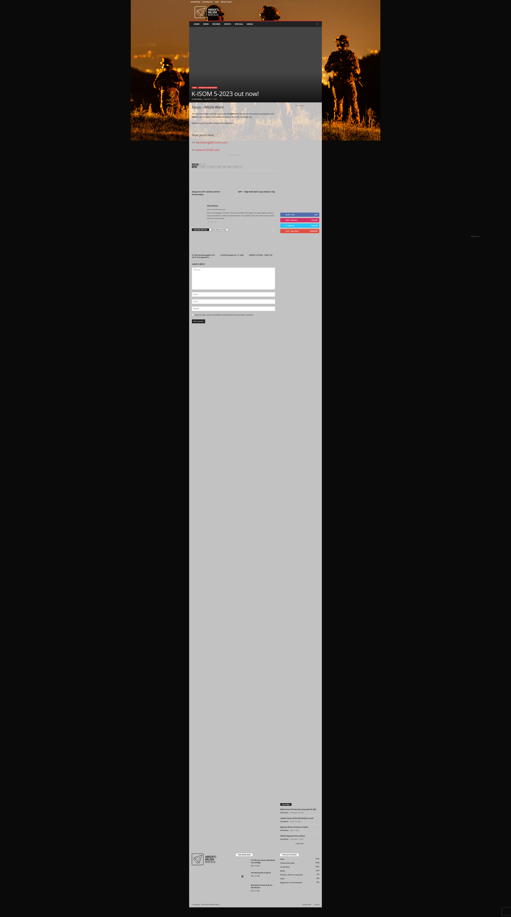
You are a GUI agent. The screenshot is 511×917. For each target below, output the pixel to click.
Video (282, 888)
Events (227, 24)
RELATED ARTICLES (200, 230)
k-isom (202, 164)
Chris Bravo (198, 99)
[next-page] (274, 229)
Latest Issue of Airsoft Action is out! (296, 827)
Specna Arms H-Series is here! (294, 836)
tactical (232, 167)
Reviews (216, 24)
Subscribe (313, 241)
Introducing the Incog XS (261, 882)
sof (226, 167)
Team (217, 2)
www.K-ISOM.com (208, 150)
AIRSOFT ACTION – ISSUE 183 (260, 255)
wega (239, 167)
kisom (200, 167)
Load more (300, 853)
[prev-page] (271, 229)
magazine (207, 167)
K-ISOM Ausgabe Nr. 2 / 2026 (232, 255)
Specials (239, 24)
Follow (314, 230)
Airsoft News (285, 877)
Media (250, 24)
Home (196, 24)
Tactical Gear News (287, 873)
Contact (316, 914)
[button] (318, 24)
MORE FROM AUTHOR (218, 230)
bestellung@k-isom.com (212, 142)
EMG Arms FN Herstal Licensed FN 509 (298, 819)
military (215, 167)
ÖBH (222, 167)
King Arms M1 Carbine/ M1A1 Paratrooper (206, 193)
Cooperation (207, 2)
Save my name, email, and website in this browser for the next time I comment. (224, 315)
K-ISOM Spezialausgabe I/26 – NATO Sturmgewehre (204, 256)
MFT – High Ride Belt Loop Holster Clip (256, 191)
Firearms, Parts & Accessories (291, 884)
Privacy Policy (226, 2)
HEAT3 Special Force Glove (292, 845)
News (206, 24)
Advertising (195, 2)
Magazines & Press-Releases (208, 87)
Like (315, 224)
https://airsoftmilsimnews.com (216, 209)
